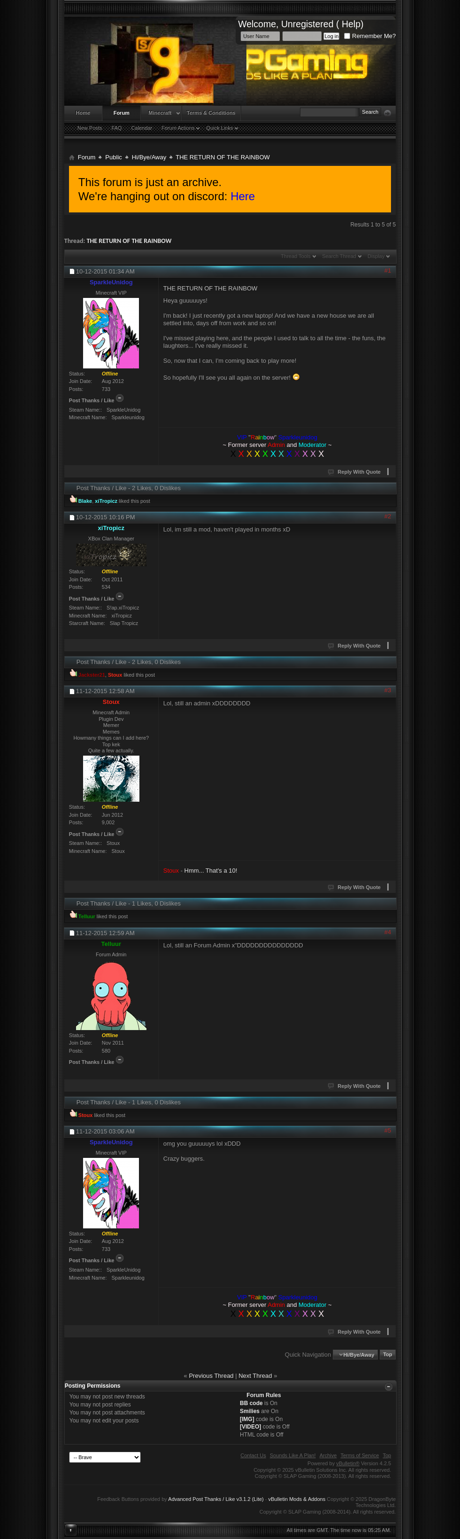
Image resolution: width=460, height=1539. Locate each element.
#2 (387, 516)
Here (242, 196)
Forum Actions (177, 128)
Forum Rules (263, 1395)
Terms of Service (359, 1455)
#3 (387, 690)
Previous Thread (211, 1375)
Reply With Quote (355, 472)
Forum (122, 113)
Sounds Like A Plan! (293, 1455)
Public (113, 157)
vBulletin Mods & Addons (297, 1499)
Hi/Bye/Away (149, 157)
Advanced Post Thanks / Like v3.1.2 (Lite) (215, 1499)
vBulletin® (348, 1463)
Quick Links (219, 128)
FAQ (116, 128)
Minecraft (159, 113)
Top (387, 1355)
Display (376, 256)
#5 (387, 1130)
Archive (328, 1455)
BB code (251, 1403)
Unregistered (307, 24)
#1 (387, 270)
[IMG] (247, 1419)
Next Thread (255, 1375)
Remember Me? (370, 35)
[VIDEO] (250, 1426)
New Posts (89, 128)
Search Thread (339, 256)
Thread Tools (295, 256)
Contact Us (253, 1455)
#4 (387, 932)
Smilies (250, 1411)
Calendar (141, 128)
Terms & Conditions (211, 113)
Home (83, 113)
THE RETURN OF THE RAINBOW (129, 241)
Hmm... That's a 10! (211, 870)
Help (351, 24)
